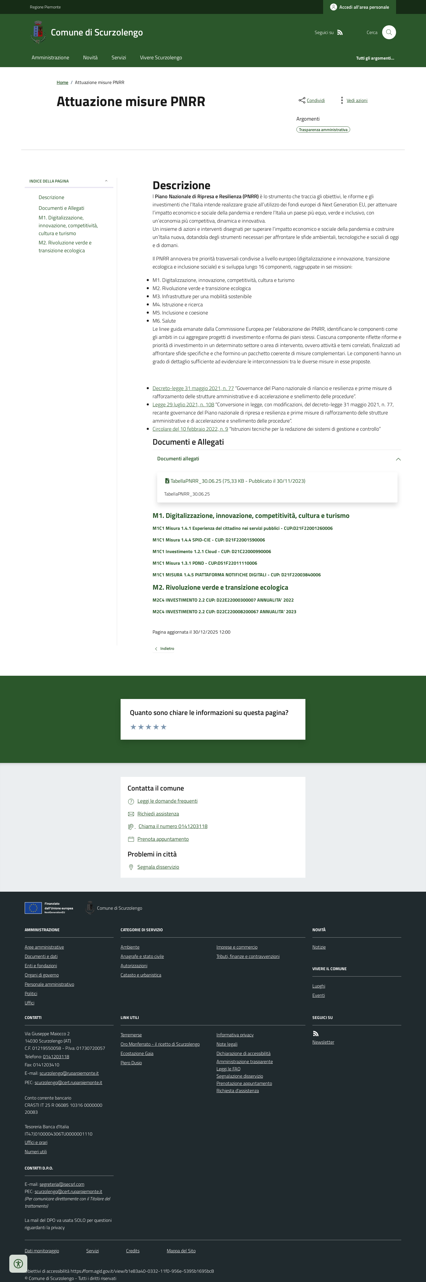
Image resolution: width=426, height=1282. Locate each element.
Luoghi (318, 985)
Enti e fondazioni (41, 965)
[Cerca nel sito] (386, 32)
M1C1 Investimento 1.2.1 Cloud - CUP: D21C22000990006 (212, 551)
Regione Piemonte (45, 7)
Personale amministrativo (49, 984)
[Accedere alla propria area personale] (359, 7)
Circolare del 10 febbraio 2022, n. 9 (190, 429)
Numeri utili (36, 1151)
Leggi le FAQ (228, 1068)
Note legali (226, 1043)
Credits (132, 1250)
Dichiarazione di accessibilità (243, 1053)
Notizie (319, 946)
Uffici (29, 1002)
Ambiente (130, 946)
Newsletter (323, 1041)
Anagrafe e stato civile (142, 956)
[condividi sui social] (311, 100)
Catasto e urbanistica (141, 974)
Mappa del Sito (181, 1250)
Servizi (119, 57)
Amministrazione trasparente (244, 1061)
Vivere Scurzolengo (161, 57)
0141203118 (56, 1056)
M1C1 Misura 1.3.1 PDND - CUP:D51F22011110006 (205, 562)
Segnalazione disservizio (239, 1075)
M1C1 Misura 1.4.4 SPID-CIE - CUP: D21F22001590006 (209, 539)
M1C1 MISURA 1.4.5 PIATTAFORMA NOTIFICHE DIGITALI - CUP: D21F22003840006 (237, 574)
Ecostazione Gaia (137, 1053)
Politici (31, 993)
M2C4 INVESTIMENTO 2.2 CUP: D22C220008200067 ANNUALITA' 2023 (224, 611)
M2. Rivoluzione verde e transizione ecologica (220, 587)
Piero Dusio (131, 1062)
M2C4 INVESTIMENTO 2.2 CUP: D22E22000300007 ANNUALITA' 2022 (223, 599)
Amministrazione (50, 57)
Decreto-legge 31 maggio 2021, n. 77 (193, 388)
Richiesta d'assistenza (237, 1090)
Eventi (318, 995)
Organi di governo (42, 974)
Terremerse (131, 1034)
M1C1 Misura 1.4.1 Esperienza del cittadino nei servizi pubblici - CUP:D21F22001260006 (243, 528)
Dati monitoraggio (42, 1250)
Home (62, 82)
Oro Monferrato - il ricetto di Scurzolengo (160, 1043)
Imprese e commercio (236, 946)
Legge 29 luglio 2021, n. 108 (183, 404)
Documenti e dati (41, 956)
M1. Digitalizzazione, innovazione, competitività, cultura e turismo (251, 515)
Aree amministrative (44, 946)
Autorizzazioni (134, 965)
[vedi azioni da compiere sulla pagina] (352, 100)
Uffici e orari (36, 1142)
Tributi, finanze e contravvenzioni (248, 956)
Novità (90, 57)
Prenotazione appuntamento (244, 1083)
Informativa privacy (235, 1034)
